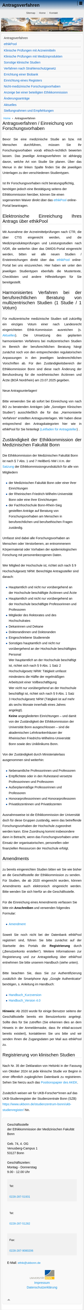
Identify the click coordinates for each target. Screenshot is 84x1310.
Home (42, 13)
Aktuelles (8, 335)
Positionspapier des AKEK (59, 1082)
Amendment (17, 924)
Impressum (42, 1282)
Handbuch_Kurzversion (25, 995)
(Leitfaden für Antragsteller (58, 429)
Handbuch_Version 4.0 (25, 1000)
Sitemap (30, 13)
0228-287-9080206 (21, 1250)
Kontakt (54, 13)
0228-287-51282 (19, 1223)
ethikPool (60, 200)
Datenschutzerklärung (42, 1287)
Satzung (8, 466)
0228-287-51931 (19, 1196)
